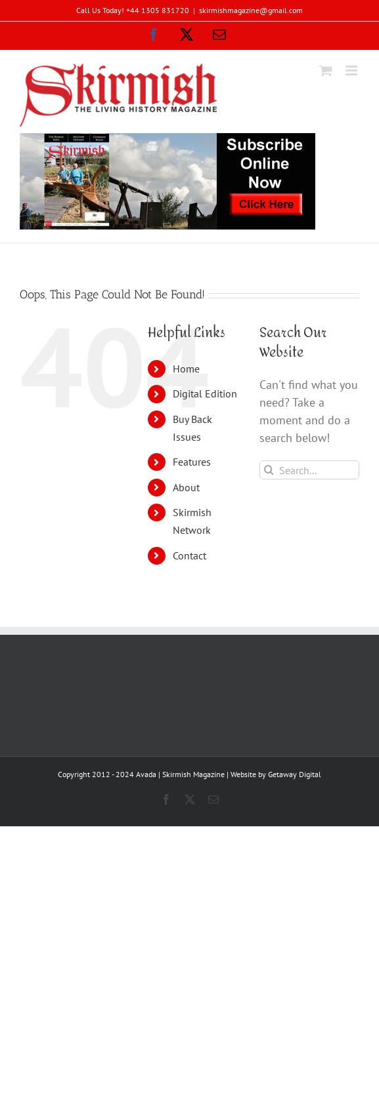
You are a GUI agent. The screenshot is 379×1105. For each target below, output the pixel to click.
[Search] (269, 469)
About (186, 487)
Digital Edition (205, 393)
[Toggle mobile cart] (325, 70)
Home (186, 368)
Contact (189, 555)
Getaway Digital (294, 774)
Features (192, 461)
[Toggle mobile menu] (352, 70)
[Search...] (309, 469)
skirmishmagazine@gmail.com (251, 10)
